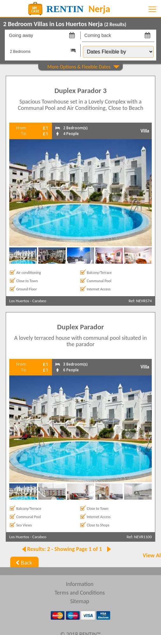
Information (80, 584)
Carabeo (39, 300)
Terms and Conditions (80, 592)
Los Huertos (19, 300)
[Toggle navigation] (152, 9)
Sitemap (79, 601)
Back (23, 562)
